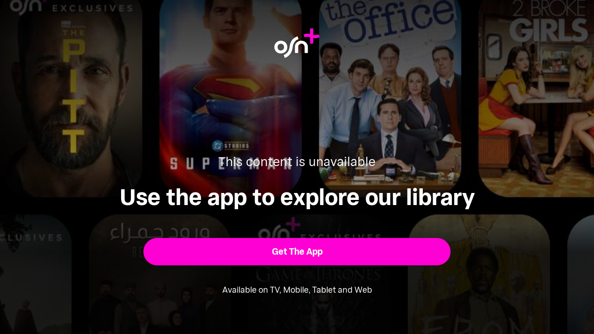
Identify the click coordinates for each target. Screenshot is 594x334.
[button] (297, 251)
